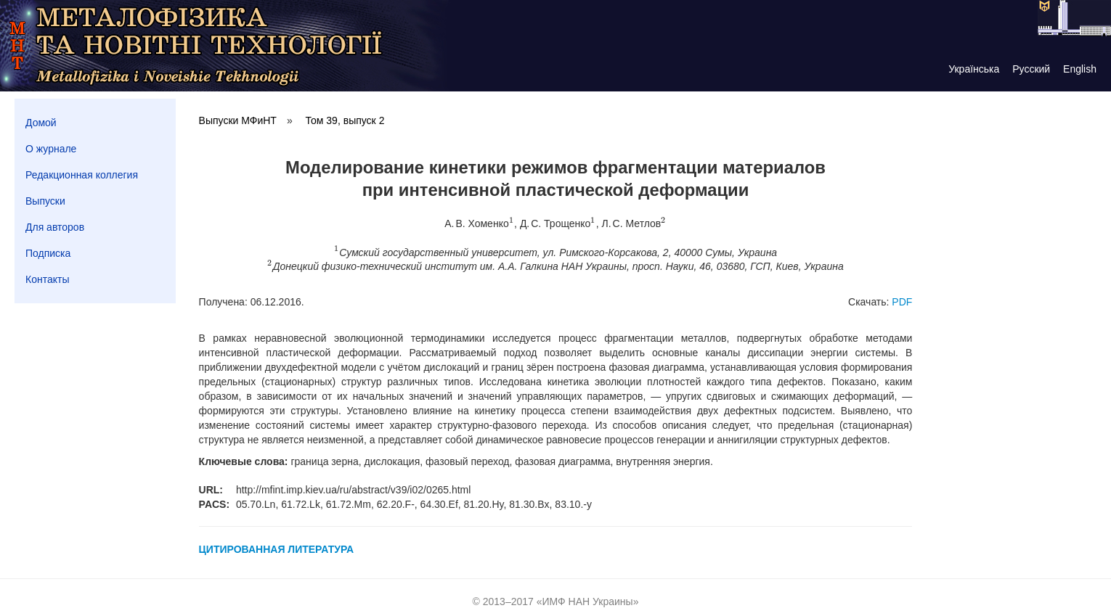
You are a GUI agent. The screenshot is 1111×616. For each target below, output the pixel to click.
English (1079, 69)
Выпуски (45, 201)
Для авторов (54, 227)
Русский (1031, 69)
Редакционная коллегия (81, 175)
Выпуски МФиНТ (238, 120)
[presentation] (511, 223)
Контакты (47, 279)
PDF (902, 302)
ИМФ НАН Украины (587, 601)
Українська (973, 69)
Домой (41, 122)
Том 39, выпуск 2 (345, 120)
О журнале (50, 149)
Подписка (47, 253)
